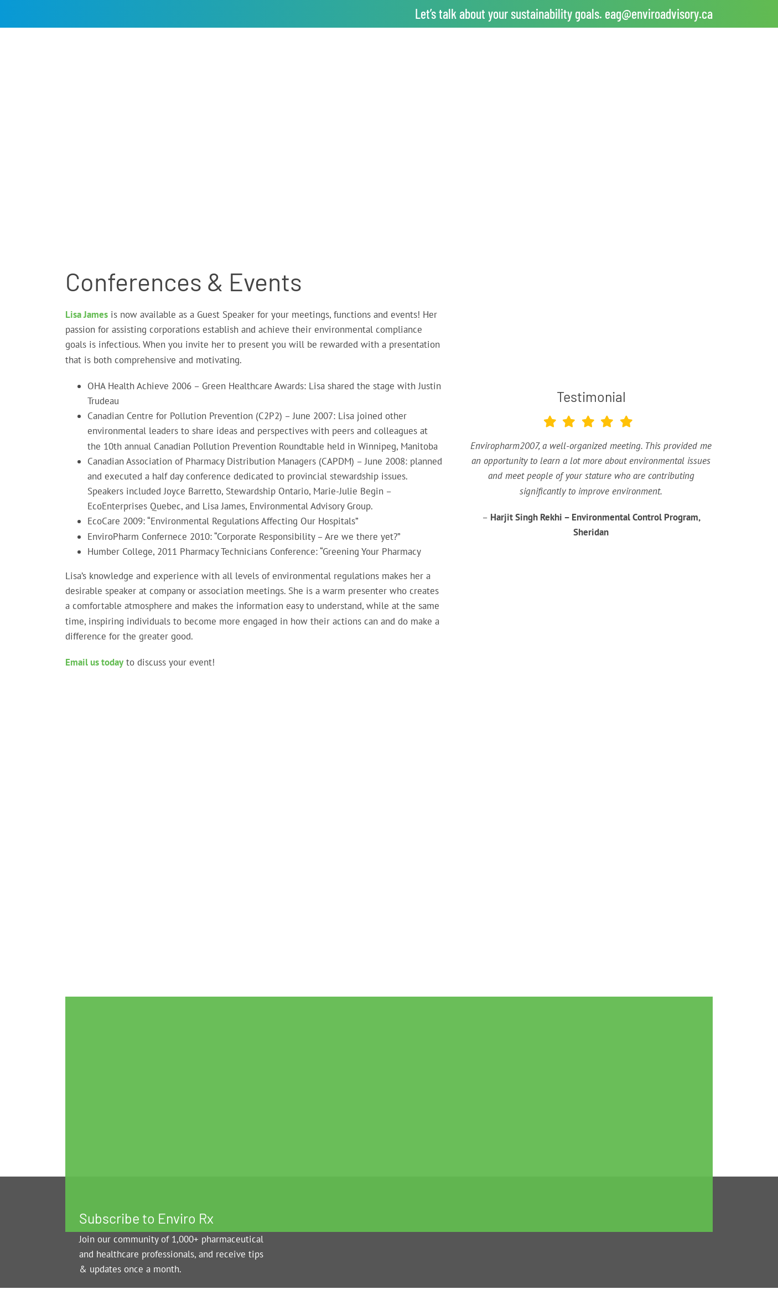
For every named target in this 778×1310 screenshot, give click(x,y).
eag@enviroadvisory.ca (659, 14)
